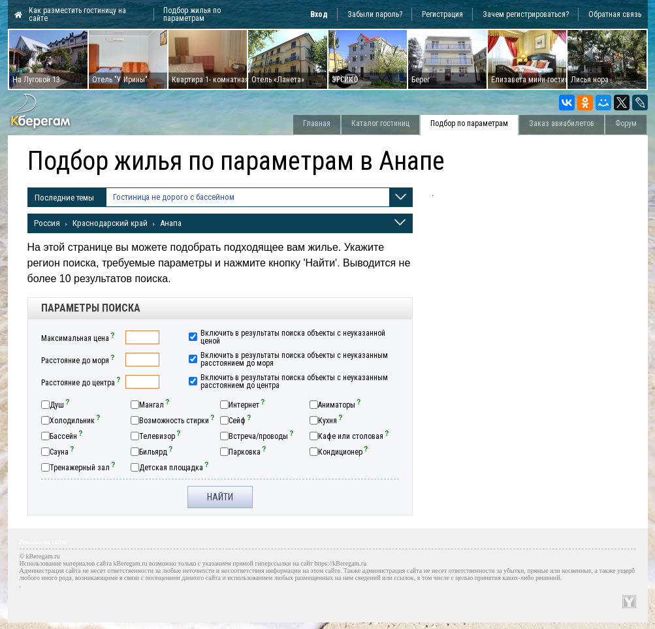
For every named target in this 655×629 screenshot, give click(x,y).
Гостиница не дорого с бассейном (173, 202)
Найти (220, 497)
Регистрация (442, 14)
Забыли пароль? (374, 14)
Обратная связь (614, 14)
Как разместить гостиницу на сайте (77, 14)
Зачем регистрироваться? (526, 14)
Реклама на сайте (43, 541)
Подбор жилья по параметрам (192, 14)
